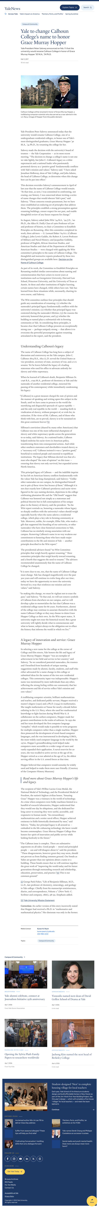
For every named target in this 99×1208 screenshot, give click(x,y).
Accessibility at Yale (11, 1193)
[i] (48, 425)
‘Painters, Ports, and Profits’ (52, 14)
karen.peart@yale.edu (46, 935)
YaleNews (12, 9)
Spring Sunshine (71, 14)
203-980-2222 (42, 937)
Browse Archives (11, 1179)
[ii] (58, 876)
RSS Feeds (9, 1182)
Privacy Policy (9, 1196)
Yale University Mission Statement (39, 903)
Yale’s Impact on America (30, 14)
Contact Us (9, 1188)
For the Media (10, 1185)
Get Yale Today (14, 1171)
